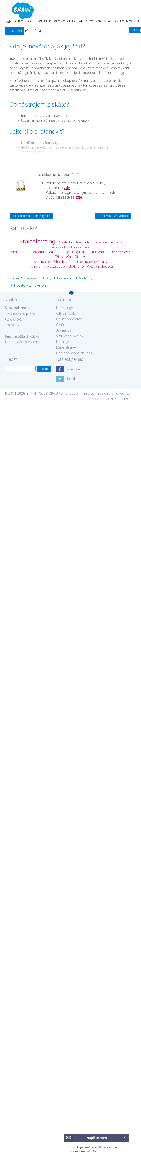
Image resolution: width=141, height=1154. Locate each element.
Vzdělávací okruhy (110, 21)
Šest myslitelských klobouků (52, 261)
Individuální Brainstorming (50, 252)
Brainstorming (37, 241)
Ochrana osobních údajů (74, 353)
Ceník (71, 21)
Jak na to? (85, 21)
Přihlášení (33, 30)
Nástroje (62, 342)
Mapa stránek (66, 347)
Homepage (64, 308)
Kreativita (65, 242)
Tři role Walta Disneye (70, 257)
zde (67, 188)
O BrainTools (25, 21)
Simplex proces (120, 252)
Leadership (65, 278)
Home (14, 278)
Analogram (19, 252)
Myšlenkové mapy (109, 242)
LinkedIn (72, 379)
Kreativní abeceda (100, 266)
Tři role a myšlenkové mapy (90, 261)
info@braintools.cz (27, 336)
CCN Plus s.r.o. (117, 399)
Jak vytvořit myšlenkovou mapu (70, 247)
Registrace (14, 30)
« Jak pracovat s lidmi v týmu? (31, 216)
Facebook (73, 369)
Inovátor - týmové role (30, 285)
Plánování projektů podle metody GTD (56, 266)
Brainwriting (84, 242)
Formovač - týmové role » (113, 216)
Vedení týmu (88, 278)
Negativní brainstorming (90, 252)
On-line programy (51, 21)
